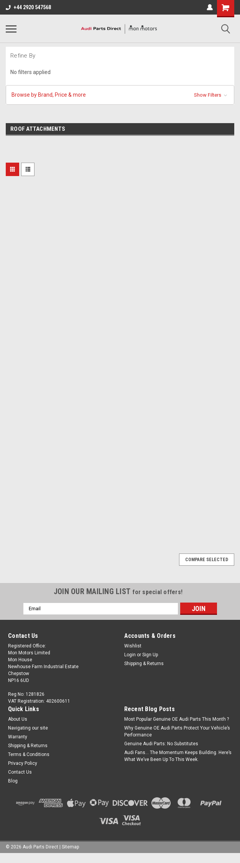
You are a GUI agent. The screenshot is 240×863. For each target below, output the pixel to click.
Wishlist (132, 646)
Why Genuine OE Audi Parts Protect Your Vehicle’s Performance (177, 731)
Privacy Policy (22, 763)
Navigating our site (28, 728)
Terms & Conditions (28, 754)
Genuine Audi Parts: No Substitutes (161, 743)
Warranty (17, 736)
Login (130, 654)
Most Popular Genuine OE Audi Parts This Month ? (176, 719)
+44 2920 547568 (28, 7)
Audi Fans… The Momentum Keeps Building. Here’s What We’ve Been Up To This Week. (178, 756)
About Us (17, 719)
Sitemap (70, 847)
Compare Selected (206, 559)
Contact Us (20, 772)
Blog (13, 781)
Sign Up (150, 654)
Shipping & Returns (144, 663)
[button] (120, 95)
